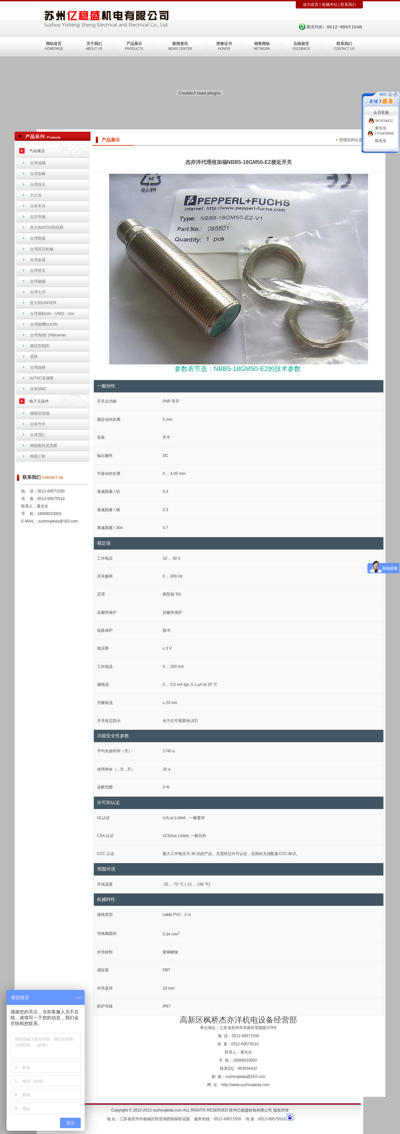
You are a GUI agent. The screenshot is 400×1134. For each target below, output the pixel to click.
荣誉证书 (224, 43)
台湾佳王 (38, 184)
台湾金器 (38, 260)
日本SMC (38, 389)
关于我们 (94, 43)
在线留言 (301, 43)
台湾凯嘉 (38, 238)
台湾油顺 (38, 163)
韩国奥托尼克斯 (43, 445)
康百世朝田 (40, 346)
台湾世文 (38, 270)
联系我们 (348, 4)
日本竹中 (38, 424)
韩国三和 (38, 456)
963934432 (381, 120)
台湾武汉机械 (41, 249)
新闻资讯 (180, 43)
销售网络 (262, 43)
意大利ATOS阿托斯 (47, 227)
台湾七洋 (38, 292)
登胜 (34, 356)
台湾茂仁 (38, 435)
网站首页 (54, 43)
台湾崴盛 (38, 281)
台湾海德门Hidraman (48, 335)
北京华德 (38, 216)
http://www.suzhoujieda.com (245, 1084)
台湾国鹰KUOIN (44, 324)
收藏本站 (329, 4)
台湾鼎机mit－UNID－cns (52, 313)
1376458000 (381, 133)
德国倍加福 (40, 413)
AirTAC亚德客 (42, 378)
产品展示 (134, 43)
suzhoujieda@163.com (245, 1076)
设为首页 (311, 4)
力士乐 (36, 195)
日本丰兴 (38, 206)
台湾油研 (38, 367)
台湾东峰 (38, 173)
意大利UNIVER (43, 303)
